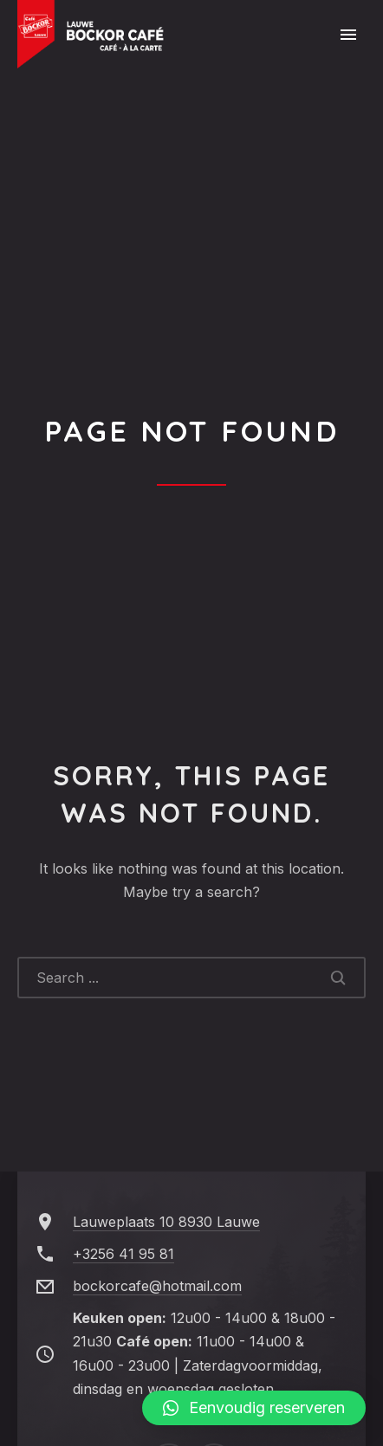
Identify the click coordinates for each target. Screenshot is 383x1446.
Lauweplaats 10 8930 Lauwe (166, 1221)
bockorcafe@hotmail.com (157, 1285)
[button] (254, 1408)
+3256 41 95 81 (123, 1253)
